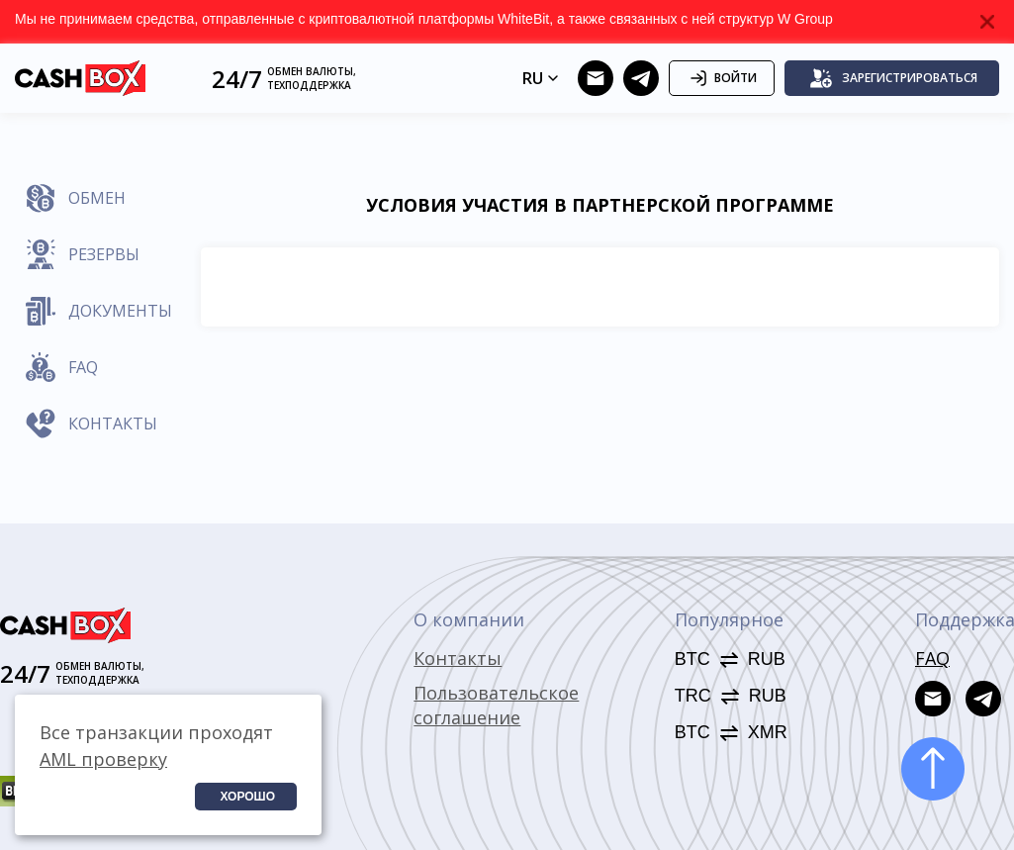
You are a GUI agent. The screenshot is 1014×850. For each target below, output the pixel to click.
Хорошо (247, 796)
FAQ (932, 658)
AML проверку (103, 759)
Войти (722, 78)
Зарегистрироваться (893, 78)
